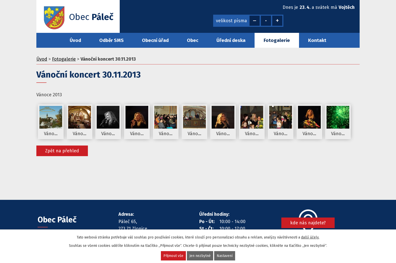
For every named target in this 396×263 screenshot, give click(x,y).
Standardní (266, 21)
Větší (277, 21)
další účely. (310, 237)
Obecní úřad (155, 40)
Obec (192, 40)
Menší (255, 21)
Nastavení (225, 256)
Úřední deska (230, 40)
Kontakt (317, 40)
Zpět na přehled (62, 151)
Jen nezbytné (200, 256)
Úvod (75, 40)
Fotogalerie (277, 40)
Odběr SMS (111, 40)
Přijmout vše (173, 256)
